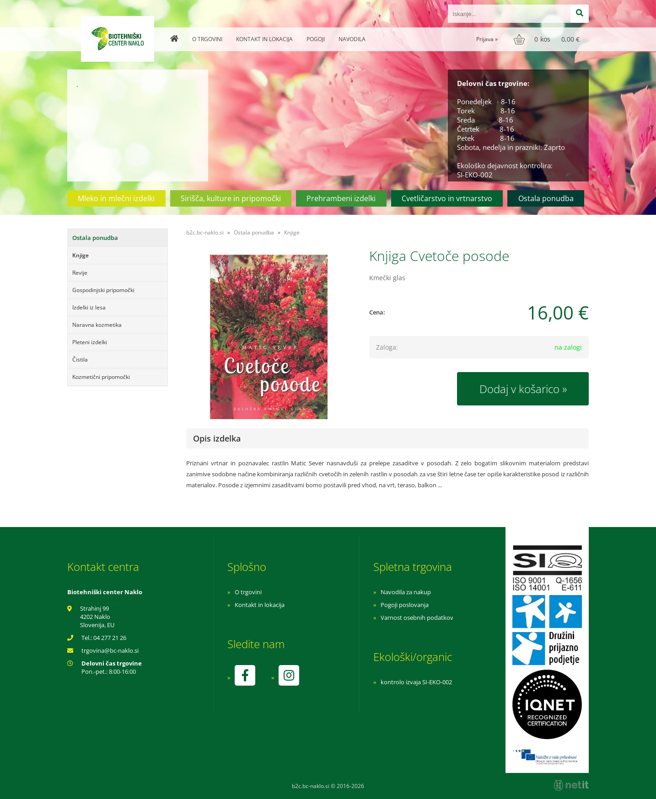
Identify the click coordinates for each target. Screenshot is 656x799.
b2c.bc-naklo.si (205, 232)
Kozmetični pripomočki (101, 377)
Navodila (352, 39)
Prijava (487, 39)
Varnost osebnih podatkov (417, 617)
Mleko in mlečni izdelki (116, 198)
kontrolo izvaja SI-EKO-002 (416, 682)
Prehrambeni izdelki (341, 198)
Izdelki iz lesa (89, 307)
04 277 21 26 (109, 638)
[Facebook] (244, 675)
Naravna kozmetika (97, 325)
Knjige (80, 255)
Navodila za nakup (406, 592)
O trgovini (207, 39)
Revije (79, 273)
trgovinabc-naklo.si (110, 650)
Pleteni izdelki (89, 342)
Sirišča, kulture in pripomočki (231, 198)
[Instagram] (288, 675)
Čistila (80, 359)
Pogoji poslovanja (405, 605)
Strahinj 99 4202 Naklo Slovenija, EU (97, 616)
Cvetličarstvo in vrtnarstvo (447, 198)
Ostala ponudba (546, 198)
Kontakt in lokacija (264, 39)
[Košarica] (548, 39)
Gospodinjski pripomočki (103, 290)
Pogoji (315, 39)
